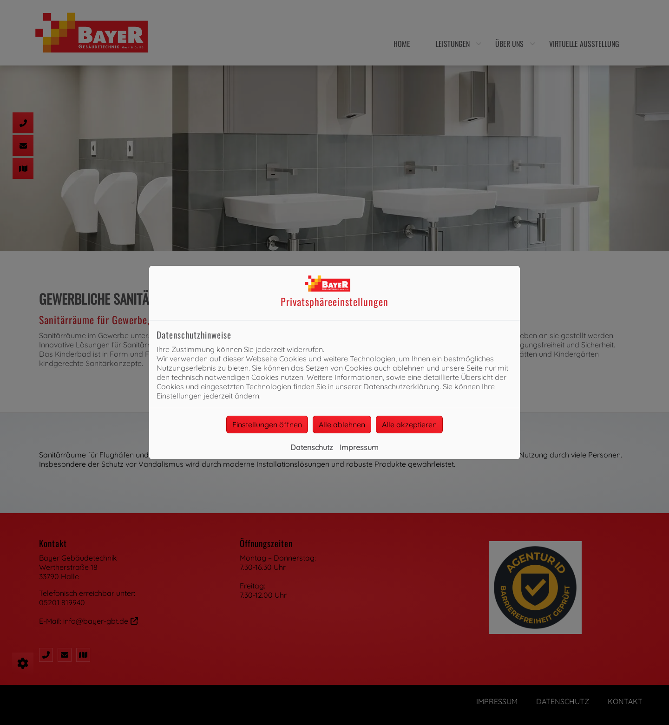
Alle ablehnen (342, 424)
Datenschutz (311, 447)
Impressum (359, 447)
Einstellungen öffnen (267, 424)
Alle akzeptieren (409, 424)
